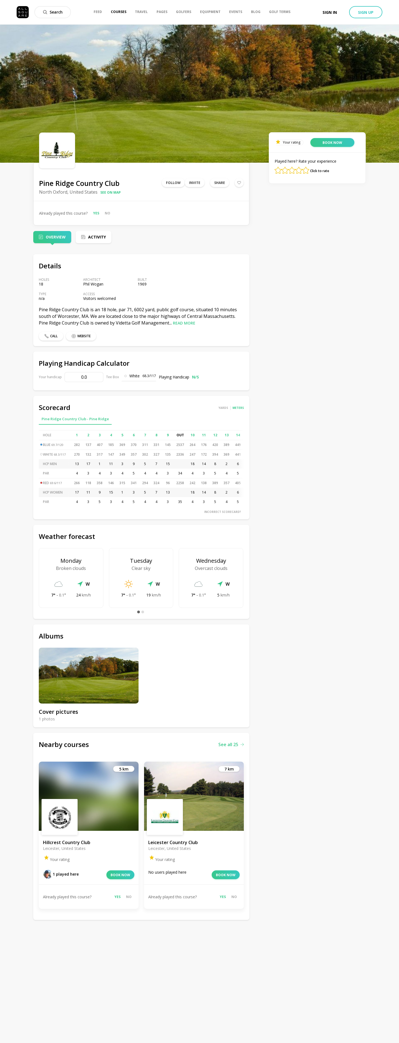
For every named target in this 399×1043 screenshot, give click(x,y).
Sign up (366, 12)
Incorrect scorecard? (222, 512)
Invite (194, 182)
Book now (120, 875)
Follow (173, 182)
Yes (96, 213)
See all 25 (231, 744)
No (107, 213)
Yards (223, 408)
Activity (97, 237)
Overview (56, 237)
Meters (238, 408)
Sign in (330, 12)
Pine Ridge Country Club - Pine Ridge (75, 418)
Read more (184, 323)
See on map (110, 192)
